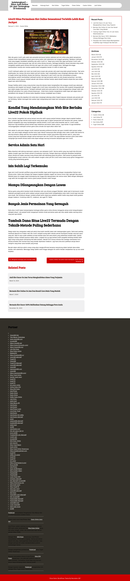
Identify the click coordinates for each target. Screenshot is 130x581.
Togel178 (13, 359)
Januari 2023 (95, 83)
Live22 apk (13, 437)
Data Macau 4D (15, 403)
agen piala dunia (15, 507)
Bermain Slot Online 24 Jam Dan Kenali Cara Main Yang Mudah (34, 291)
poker (12, 419)
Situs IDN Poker (15, 389)
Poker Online (76, 5)
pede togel (13, 401)
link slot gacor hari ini (16, 431)
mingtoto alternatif (15, 479)
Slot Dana (13, 493)
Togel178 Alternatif (16, 363)
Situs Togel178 (14, 487)
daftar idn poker (15, 455)
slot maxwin (13, 443)
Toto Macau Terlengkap (17, 337)
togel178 (12, 379)
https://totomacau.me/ (17, 483)
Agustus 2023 (95, 66)
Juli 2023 (94, 69)
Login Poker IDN (15, 477)
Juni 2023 (94, 71)
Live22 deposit (20, 79)
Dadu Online (14, 393)
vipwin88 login (14, 503)
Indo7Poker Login (15, 409)
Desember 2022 (96, 86)
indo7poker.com (15, 429)
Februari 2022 (95, 100)
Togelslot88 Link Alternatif (18, 435)
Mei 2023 (94, 74)
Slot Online (55, 5)
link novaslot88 (15, 497)
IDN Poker (20, 537)
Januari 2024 (95, 57)
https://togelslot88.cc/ (17, 355)
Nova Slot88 (14, 465)
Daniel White (24, 26)
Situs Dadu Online (33, 528)
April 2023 (94, 76)
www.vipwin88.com (16, 339)
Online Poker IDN (15, 387)
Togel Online (65, 5)
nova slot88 (13, 433)
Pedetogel (11, 513)
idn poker (13, 461)
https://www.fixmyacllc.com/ (19, 345)
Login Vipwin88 (15, 505)
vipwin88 (13, 367)
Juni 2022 (94, 98)
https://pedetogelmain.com (18, 451)
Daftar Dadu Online (16, 397)
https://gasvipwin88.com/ (18, 373)
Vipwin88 (13, 361)
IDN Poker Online (15, 441)
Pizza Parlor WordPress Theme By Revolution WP (65, 578)
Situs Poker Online (15, 351)
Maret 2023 (95, 79)
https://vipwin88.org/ (16, 347)
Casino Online (87, 5)
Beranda (34, 5)
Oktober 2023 (95, 62)
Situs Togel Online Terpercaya (19, 449)
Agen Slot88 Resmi (16, 469)
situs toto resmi (15, 489)
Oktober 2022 (95, 91)
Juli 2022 (94, 95)
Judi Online (97, 5)
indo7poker (13, 405)
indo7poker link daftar (17, 415)
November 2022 (96, 88)
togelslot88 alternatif (16, 423)
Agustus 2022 (95, 93)
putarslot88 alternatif (16, 421)
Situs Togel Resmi (15, 445)
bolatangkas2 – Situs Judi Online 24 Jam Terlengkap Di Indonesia (19, 5)
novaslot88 (13, 341)
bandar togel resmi (16, 377)
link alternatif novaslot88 (17, 481)
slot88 (12, 427)
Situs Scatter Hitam (16, 471)
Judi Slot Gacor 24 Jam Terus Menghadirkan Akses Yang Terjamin (35, 277)
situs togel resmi (15, 485)
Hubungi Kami (44, 5)
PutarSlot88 (13, 473)
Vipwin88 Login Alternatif (18, 495)
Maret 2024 (95, 54)
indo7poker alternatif (16, 417)
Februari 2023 (95, 81)
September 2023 (96, 64)
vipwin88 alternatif (16, 357)
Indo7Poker (13, 391)
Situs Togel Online (15, 375)
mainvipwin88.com (16, 369)
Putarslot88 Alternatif (16, 499)
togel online (13, 447)
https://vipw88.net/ (16, 343)
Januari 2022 (95, 103)
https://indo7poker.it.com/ (18, 463)
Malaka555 (13, 353)
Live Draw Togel (15, 411)
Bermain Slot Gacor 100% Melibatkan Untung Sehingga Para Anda (36, 304)
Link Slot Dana (14, 349)
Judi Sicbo (13, 399)
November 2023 (96, 59)
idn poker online (15, 385)
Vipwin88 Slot (14, 335)
